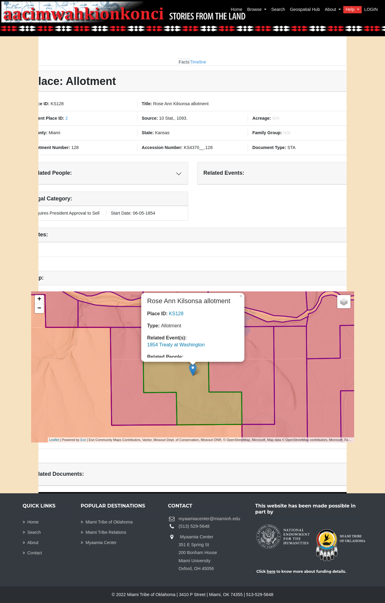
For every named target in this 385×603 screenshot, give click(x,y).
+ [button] (39, 299)
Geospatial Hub (305, 9)
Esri (83, 440)
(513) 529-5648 (194, 526)
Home (236, 9)
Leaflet (54, 440)
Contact (32, 552)
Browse (255, 9)
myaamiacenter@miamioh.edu (209, 518)
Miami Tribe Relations (103, 532)
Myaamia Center (99, 542)
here (271, 571)
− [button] (39, 308)
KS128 (176, 313)
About (331, 9)
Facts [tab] (184, 62)
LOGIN (371, 9)
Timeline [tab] (198, 62)
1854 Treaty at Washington (176, 344)
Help (351, 9)
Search (278, 9)
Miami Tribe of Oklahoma (107, 522)
